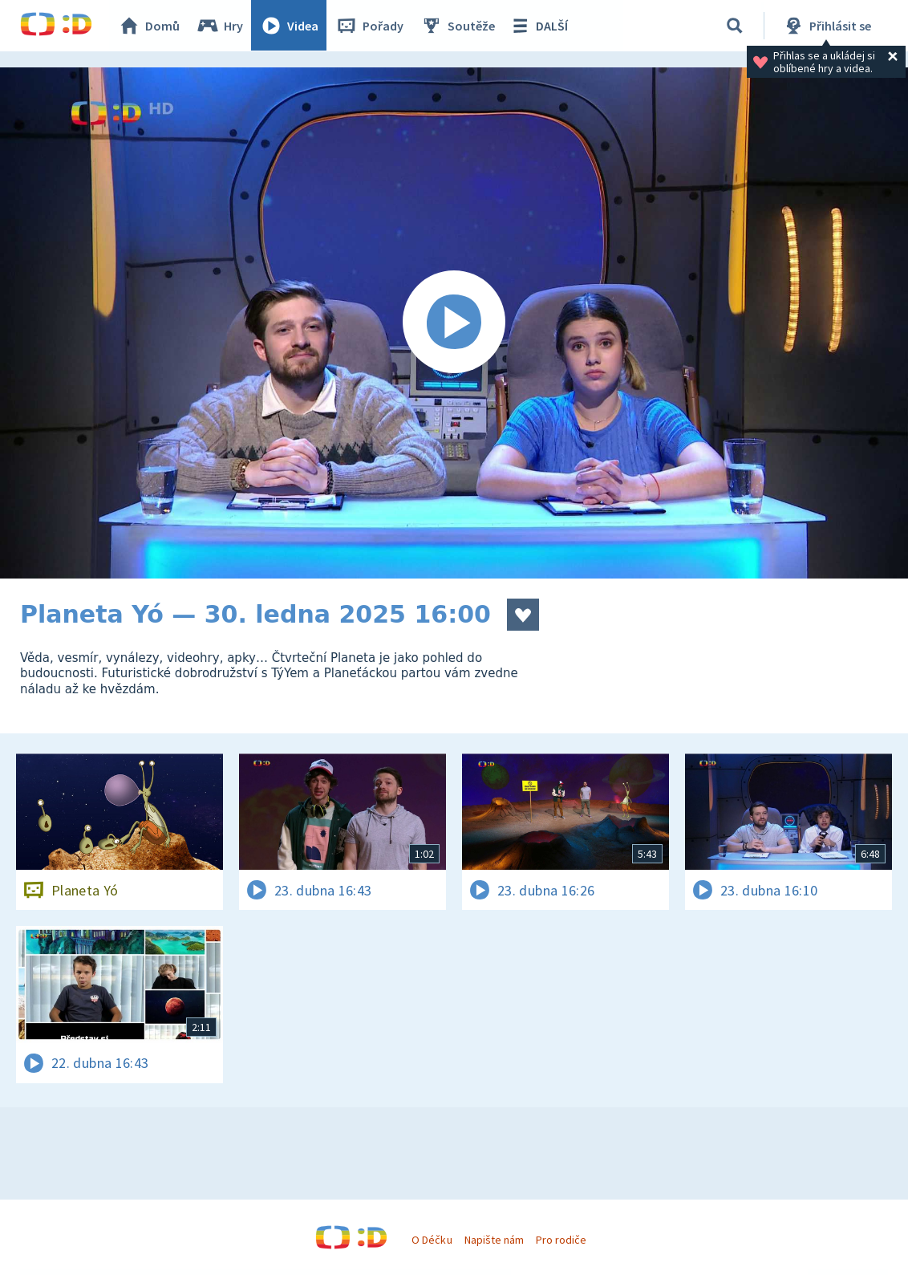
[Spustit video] (454, 323)
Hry (220, 26)
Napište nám (494, 1239)
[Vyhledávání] (735, 25)
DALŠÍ (539, 26)
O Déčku (431, 1239)
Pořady (369, 26)
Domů (149, 26)
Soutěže (458, 26)
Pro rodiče (561, 1239)
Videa (289, 26)
